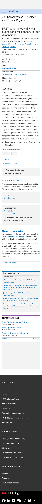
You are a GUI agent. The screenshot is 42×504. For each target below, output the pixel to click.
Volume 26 (5, 47)
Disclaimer (6, 448)
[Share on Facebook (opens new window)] (9, 81)
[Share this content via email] (3, 81)
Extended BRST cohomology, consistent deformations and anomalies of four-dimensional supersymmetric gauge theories (20, 288)
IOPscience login (10, 198)
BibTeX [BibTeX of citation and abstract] (6, 153)
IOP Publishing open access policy (15, 418)
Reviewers (6, 478)
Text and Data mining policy (12, 457)
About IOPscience (9, 404)
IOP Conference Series (10, 399)
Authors (5, 473)
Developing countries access (13, 413)
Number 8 (13, 47)
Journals (5, 390)
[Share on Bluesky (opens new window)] (20, 81)
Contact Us (6, 408)
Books (4, 394)
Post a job (36, 338)
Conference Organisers (10, 483)
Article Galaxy (9, 211)
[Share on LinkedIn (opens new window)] (6, 81)
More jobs (5, 338)
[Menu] (4, 11)
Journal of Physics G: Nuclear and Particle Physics (18, 44)
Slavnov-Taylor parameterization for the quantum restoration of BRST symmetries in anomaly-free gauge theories (21, 306)
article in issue (14, 170)
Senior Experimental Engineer (11, 328)
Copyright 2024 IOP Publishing (13, 439)
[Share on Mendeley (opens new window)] (16, 81)
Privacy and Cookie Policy (11, 453)
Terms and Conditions (10, 443)
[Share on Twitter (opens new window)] (12, 81)
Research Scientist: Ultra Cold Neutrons (15, 333)
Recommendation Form (14, 237)
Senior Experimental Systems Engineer (15, 322)
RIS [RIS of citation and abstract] (14, 153)
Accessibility (7, 423)
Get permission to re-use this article (14, 74)
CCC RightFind (9, 214)
